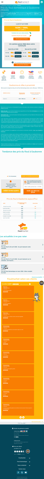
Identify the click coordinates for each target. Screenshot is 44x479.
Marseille (40, 130)
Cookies (22, 472)
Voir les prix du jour (33, 191)
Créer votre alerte (11, 191)
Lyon (37, 130)
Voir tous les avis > (36, 411)
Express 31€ (18, 52)
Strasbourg (3, 131)
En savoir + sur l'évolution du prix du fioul (30, 176)
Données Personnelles (22, 471)
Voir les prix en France (22, 39)
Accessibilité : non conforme (22, 474)
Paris (34, 130)
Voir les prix (18, 56)
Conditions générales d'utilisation (22, 468)
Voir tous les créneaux (22, 64)
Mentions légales (22, 469)
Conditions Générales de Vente (22, 466)
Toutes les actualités (37, 266)
